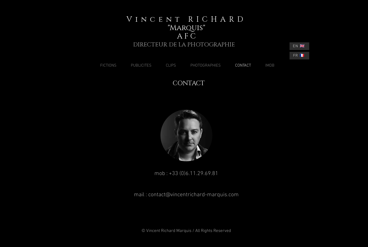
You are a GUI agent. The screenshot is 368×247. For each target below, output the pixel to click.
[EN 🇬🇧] (299, 46)
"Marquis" (186, 28)
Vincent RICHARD (186, 19)
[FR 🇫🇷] (299, 55)
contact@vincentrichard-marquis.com (193, 194)
